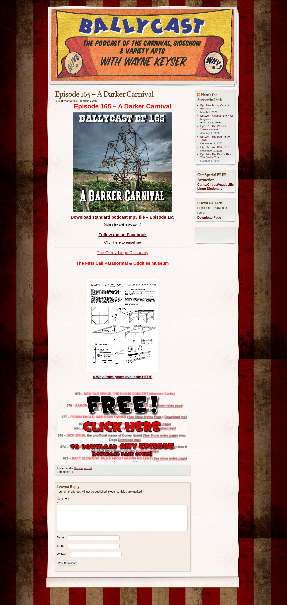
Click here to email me (122, 242)
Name (60, 537)
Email (60, 545)
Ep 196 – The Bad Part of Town (215, 138)
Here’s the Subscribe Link (209, 97)
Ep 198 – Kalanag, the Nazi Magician (216, 117)
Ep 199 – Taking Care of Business (214, 107)
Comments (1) (65, 471)
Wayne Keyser (72, 101)
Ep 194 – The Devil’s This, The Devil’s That (215, 156)
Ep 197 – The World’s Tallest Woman (213, 128)
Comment (62, 500)
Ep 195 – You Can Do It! (214, 147)
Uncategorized (83, 468)
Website (62, 554)
